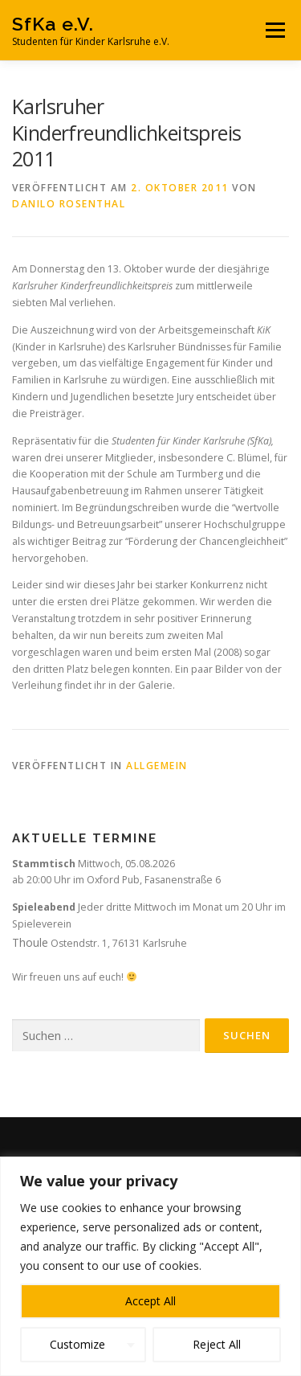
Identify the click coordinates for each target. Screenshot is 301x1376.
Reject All (217, 1344)
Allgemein (157, 765)
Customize (77, 1344)
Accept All (150, 1300)
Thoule (30, 942)
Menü (274, 30)
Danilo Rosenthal (68, 204)
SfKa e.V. (53, 24)
